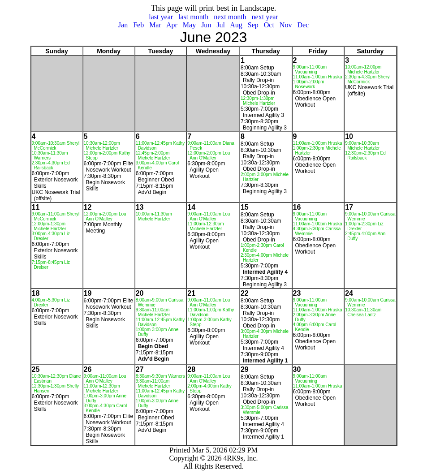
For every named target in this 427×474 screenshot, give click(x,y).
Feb (138, 25)
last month (193, 17)
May (189, 25)
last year (161, 17)
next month (230, 17)
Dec (303, 25)
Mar (155, 25)
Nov (286, 25)
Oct (269, 25)
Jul (220, 25)
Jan (123, 25)
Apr (171, 25)
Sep (253, 25)
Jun (206, 25)
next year (265, 17)
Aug (236, 25)
